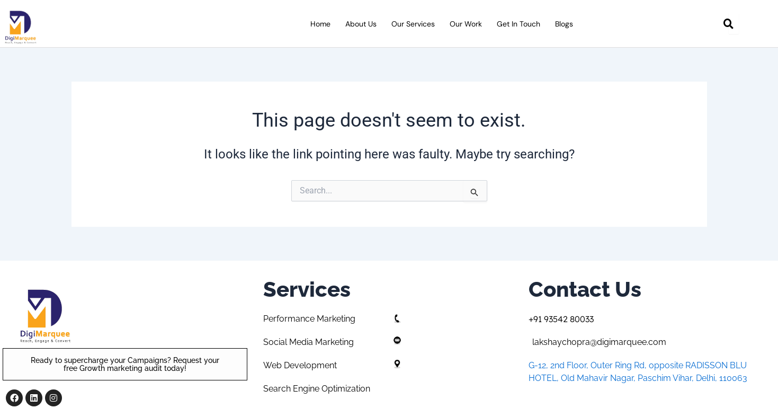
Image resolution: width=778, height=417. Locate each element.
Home (320, 24)
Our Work (466, 24)
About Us (361, 24)
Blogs (564, 24)
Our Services (413, 24)
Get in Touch (518, 24)
